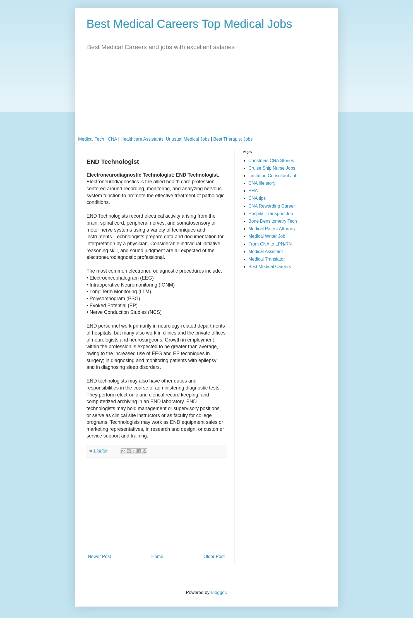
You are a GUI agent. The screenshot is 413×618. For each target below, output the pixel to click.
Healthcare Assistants (142, 139)
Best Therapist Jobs (233, 139)
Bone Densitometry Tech (272, 221)
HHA (253, 190)
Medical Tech (91, 139)
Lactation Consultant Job (272, 175)
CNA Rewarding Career (271, 206)
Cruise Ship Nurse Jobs (271, 168)
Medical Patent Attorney (272, 228)
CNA (112, 139)
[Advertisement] (206, 98)
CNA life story (261, 183)
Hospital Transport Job (270, 213)
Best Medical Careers (269, 266)
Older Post (214, 556)
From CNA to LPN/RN (270, 244)
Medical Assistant (265, 251)
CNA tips (257, 198)
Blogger (218, 592)
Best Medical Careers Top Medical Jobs (189, 23)
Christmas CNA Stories (271, 160)
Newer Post (99, 556)
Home (157, 556)
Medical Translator (266, 259)
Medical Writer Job (266, 236)
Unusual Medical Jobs (188, 139)
